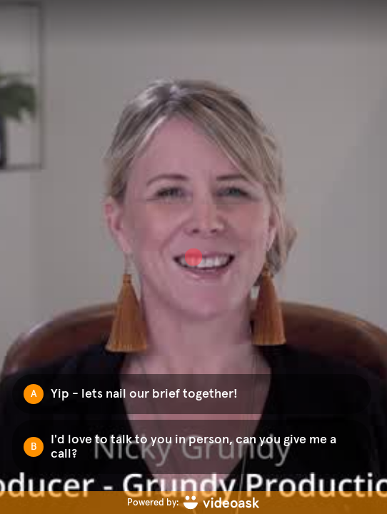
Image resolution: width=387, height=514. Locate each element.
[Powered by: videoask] (193, 502)
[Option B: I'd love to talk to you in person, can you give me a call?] (191, 447)
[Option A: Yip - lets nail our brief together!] (191, 394)
